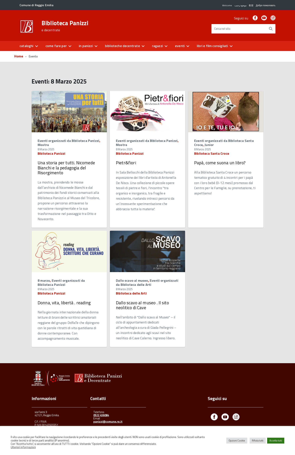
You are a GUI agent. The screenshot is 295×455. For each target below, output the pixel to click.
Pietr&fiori (126, 162)
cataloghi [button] (26, 45)
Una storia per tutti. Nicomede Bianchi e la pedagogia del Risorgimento (66, 167)
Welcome (227, 5)
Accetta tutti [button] (275, 440)
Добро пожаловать (265, 5)
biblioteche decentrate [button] (122, 45)
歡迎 (251, 5)
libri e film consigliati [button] (212, 45)
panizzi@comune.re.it (107, 421)
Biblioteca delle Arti (131, 293)
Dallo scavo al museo (132, 280)
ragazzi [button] (157, 45)
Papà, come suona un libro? (220, 162)
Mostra (43, 144)
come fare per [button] (56, 45)
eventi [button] (180, 45)
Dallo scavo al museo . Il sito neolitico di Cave (142, 305)
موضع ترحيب (240, 5)
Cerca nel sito (222, 28)
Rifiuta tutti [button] (257, 440)
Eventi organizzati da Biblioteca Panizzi (68, 140)
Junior (209, 144)
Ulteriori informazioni (23, 447)
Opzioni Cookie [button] (237, 440)
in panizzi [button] (86, 45)
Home (18, 56)
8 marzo (44, 280)
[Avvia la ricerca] (270, 28)
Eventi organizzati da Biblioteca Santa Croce (224, 142)
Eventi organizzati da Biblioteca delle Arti (147, 282)
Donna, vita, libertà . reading (64, 302)
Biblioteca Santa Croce (211, 153)
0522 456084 (101, 415)
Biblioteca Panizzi (65, 26)
